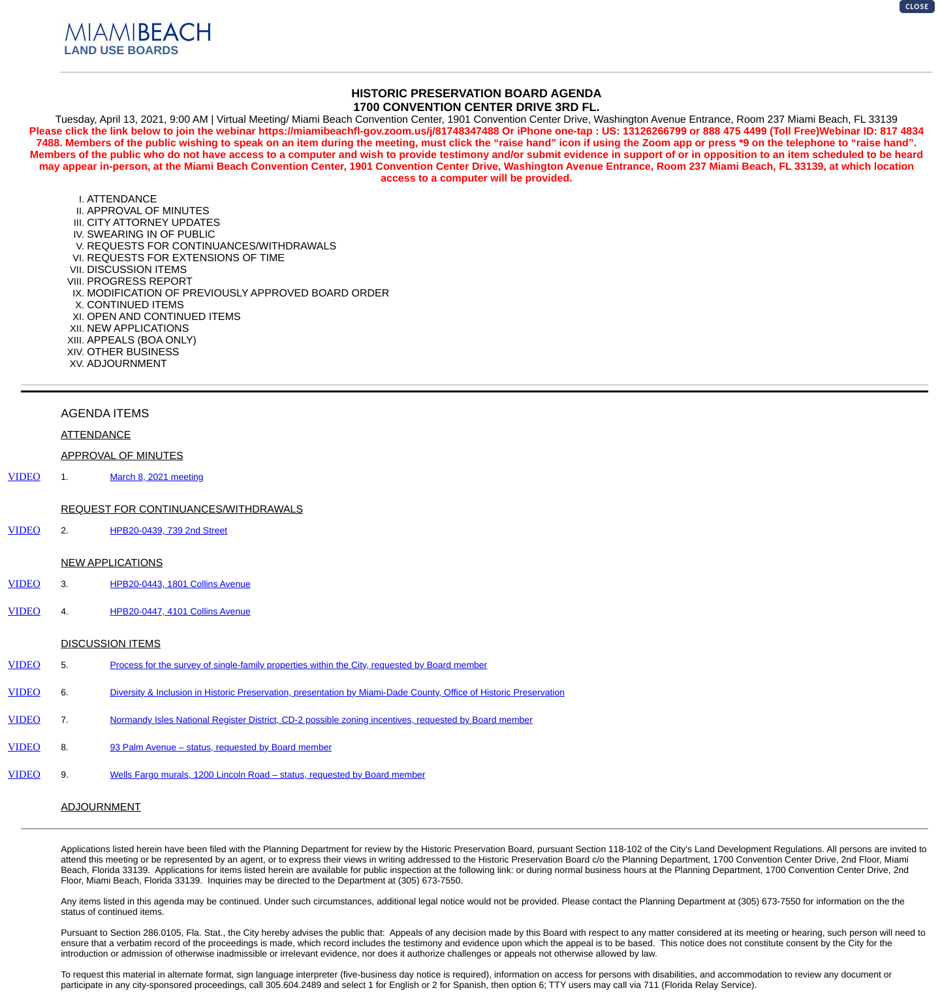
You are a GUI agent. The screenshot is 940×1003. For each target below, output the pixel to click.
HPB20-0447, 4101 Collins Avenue (180, 611)
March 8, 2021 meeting (156, 476)
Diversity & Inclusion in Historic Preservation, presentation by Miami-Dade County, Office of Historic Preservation (337, 692)
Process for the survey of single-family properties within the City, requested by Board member (298, 665)
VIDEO (24, 477)
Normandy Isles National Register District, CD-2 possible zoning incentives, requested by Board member (321, 719)
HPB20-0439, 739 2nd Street (168, 530)
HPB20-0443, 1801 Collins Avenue (180, 584)
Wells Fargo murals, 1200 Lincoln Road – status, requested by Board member (267, 774)
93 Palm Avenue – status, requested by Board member (221, 747)
